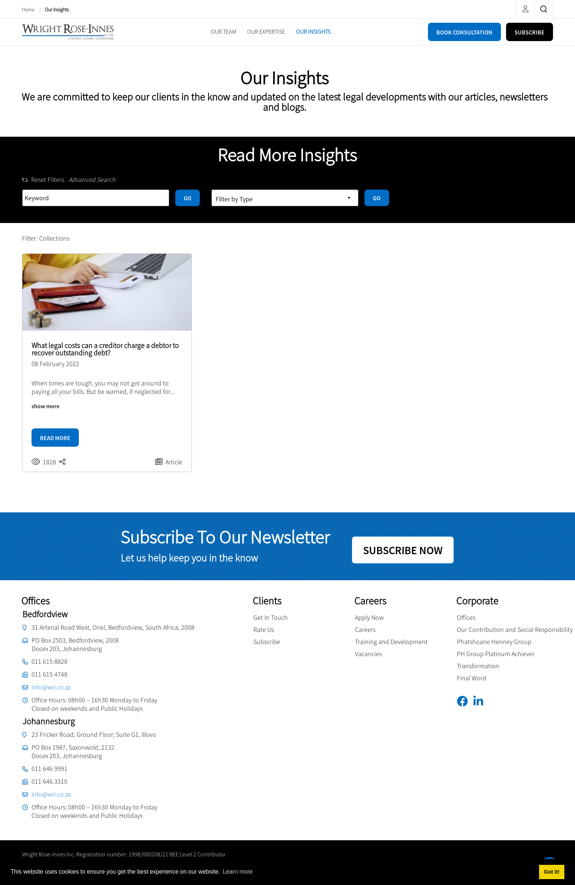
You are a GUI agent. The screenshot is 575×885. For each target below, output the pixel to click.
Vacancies (368, 654)
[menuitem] (223, 31)
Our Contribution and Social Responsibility (515, 629)
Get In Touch (270, 617)
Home (29, 9)
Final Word (471, 678)
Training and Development (391, 641)
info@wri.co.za (51, 687)
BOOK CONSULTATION (464, 32)
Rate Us (263, 629)
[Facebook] (465, 701)
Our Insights (57, 9)
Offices (466, 617)
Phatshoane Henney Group (494, 641)
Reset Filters (43, 179)
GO (187, 198)
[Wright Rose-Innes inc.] (68, 31)
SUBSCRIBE (529, 32)
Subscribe (266, 641)
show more (45, 406)
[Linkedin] (480, 701)
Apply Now (369, 617)
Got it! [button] (551, 872)
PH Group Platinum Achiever (496, 654)
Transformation (478, 666)
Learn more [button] (238, 871)
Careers (365, 629)
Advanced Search (92, 179)
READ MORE (55, 438)
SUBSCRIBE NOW (403, 550)
